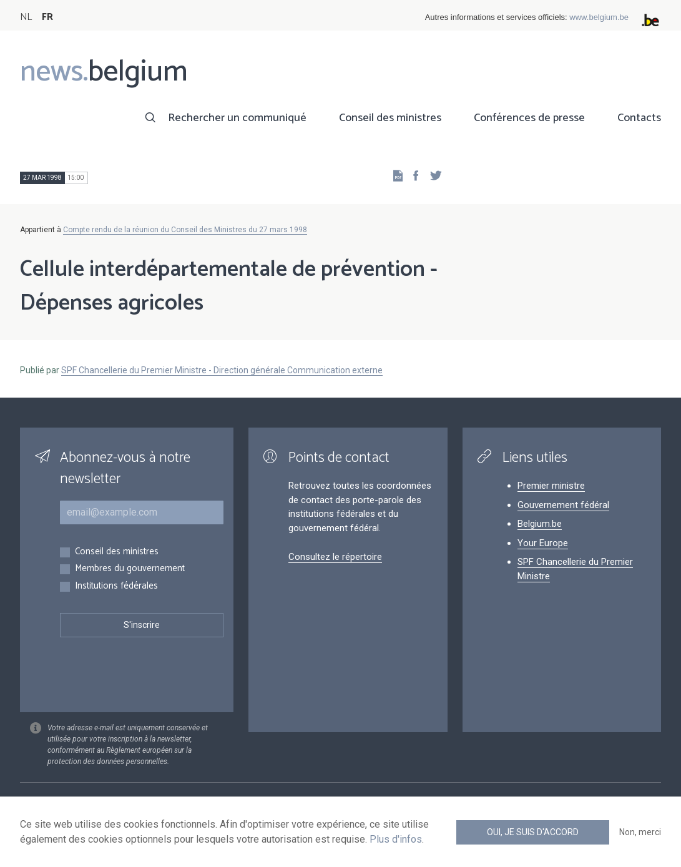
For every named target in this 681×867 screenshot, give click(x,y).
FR (47, 17)
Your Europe (542, 543)
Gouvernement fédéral (563, 505)
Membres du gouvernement (130, 569)
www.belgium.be (599, 17)
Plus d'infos (396, 839)
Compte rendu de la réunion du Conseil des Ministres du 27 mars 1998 (185, 229)
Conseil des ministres (390, 118)
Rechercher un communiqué (237, 118)
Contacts (639, 118)
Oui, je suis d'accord (533, 832)
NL (26, 17)
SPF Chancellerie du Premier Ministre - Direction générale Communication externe (222, 370)
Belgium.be (539, 523)
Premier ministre (551, 485)
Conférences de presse (529, 118)
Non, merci (640, 832)
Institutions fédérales (116, 586)
